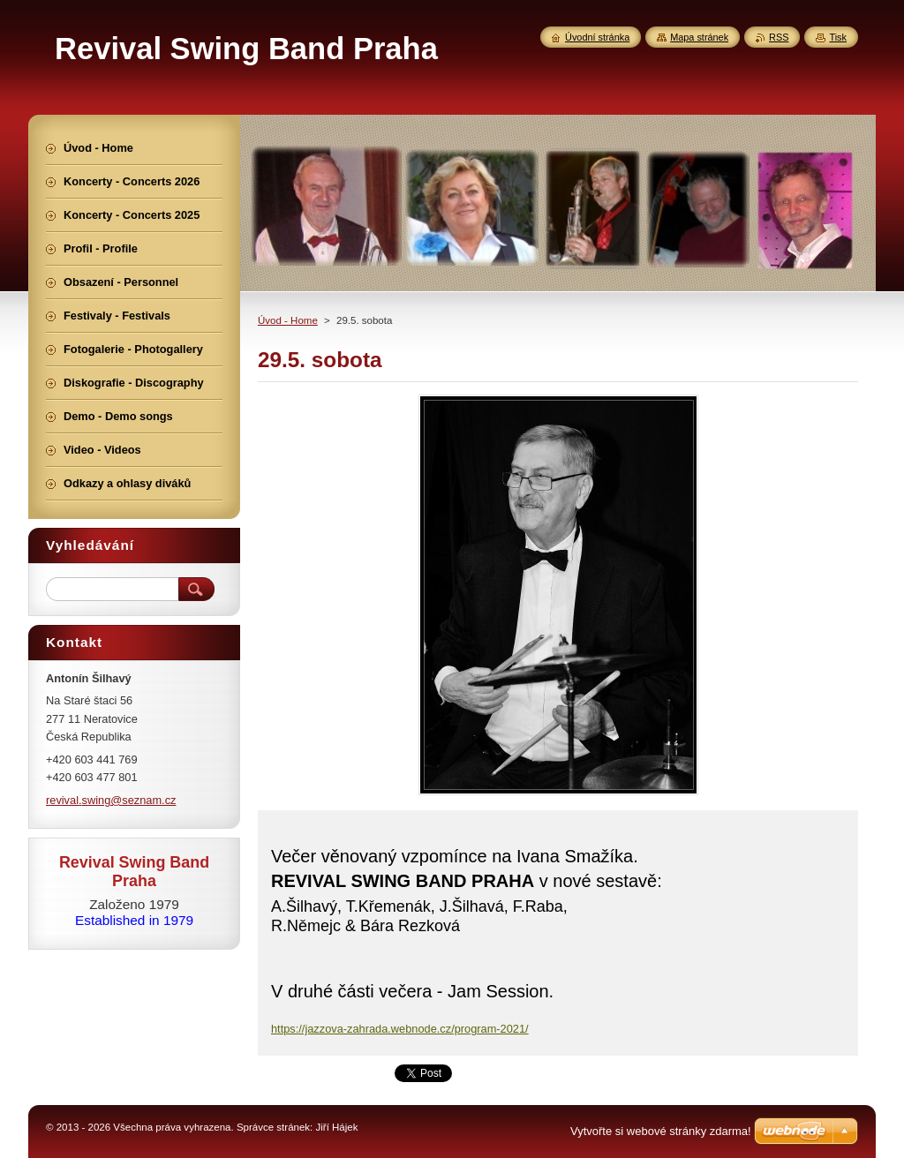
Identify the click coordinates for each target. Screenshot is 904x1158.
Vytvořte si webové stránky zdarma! (660, 1131)
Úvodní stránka (597, 37)
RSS (778, 37)
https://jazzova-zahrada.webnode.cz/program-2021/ (400, 1028)
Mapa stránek (699, 37)
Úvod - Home (288, 320)
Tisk (838, 37)
